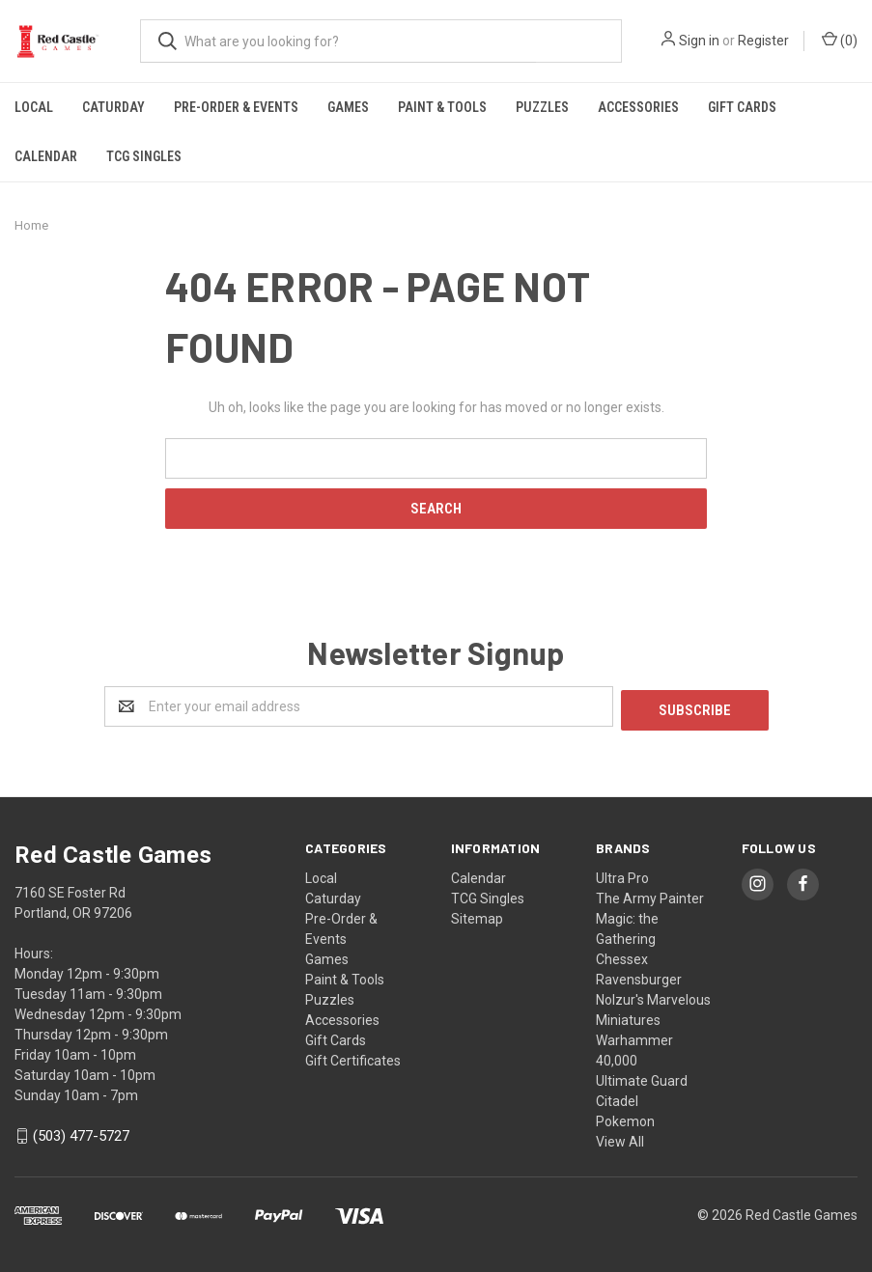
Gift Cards (742, 107)
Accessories (638, 107)
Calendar (45, 156)
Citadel (617, 1097)
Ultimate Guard (642, 1077)
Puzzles (542, 107)
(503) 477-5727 (81, 1133)
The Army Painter (650, 894)
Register (763, 40)
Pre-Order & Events (236, 107)
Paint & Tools (442, 107)
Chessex (622, 955)
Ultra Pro (622, 874)
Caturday (113, 107)
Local (33, 107)
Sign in (699, 40)
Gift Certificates (353, 1057)
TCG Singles (144, 156)
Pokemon (625, 1117)
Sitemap (477, 915)
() (840, 39)
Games (348, 107)
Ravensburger (639, 975)
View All (620, 1138)
